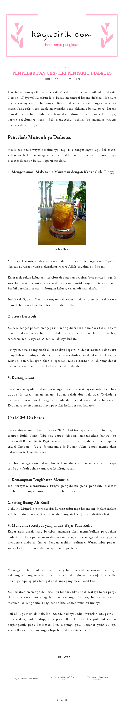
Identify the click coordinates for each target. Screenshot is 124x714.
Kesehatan (62, 67)
